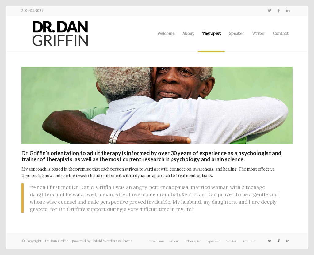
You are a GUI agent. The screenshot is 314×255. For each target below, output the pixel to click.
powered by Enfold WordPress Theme (102, 241)
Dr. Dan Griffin (57, 241)
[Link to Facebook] (278, 10)
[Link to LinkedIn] (288, 10)
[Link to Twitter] (269, 10)
